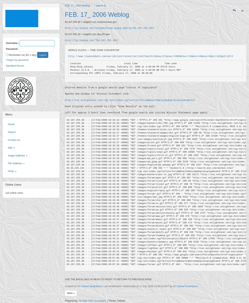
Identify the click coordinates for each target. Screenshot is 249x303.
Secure (20, 65)
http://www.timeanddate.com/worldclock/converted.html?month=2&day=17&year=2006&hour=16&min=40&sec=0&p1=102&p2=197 (150, 56)
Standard (11, 65)
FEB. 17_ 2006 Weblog (77, 5)
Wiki (11, 147)
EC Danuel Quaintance (89, 286)
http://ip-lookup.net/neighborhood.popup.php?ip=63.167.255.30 (109, 28)
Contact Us (14, 140)
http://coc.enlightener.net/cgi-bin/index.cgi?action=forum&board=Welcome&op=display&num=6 (130, 100)
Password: (12, 49)
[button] (234, 11)
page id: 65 (101, 5)
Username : (12, 43)
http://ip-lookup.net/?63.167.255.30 (91, 40)
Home (11, 124)
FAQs (12, 171)
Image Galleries (17, 155)
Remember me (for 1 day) (21, 55)
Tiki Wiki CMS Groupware (92, 300)
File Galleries (16, 163)
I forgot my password (17, 60)
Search (12, 132)
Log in (42, 55)
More (71, 293)
